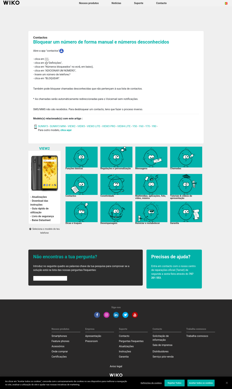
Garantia (124, 356)
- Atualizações (38, 196)
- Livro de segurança (42, 216)
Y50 (135, 126)
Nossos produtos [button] (89, 3)
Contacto (124, 336)
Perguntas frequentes (131, 341)
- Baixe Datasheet (40, 220)
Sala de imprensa (162, 345)
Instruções (125, 351)
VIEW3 (81, 126)
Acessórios (58, 346)
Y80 (154, 126)
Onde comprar (60, 351)
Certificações (59, 356)
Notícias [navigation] (116, 3)
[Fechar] (226, 384)
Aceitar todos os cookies (201, 384)
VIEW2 (71, 126)
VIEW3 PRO (108, 126)
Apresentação (93, 336)
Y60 (141, 126)
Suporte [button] (138, 3)
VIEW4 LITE (123, 126)
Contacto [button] (161, 3)
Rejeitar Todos (174, 384)
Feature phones (60, 341)
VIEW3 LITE (93, 126)
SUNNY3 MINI (58, 126)
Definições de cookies (151, 384)
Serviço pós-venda (163, 356)
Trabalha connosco (197, 336)
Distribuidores (161, 351)
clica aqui (65, 130)
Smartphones (59, 336)
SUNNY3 (43, 126)
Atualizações (126, 346)
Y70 (147, 126)
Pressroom (91, 341)
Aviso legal (116, 366)
